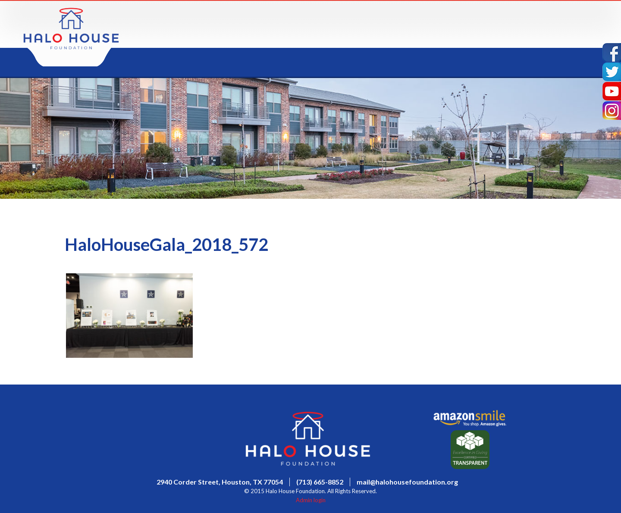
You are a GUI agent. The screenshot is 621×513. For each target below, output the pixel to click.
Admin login (311, 500)
